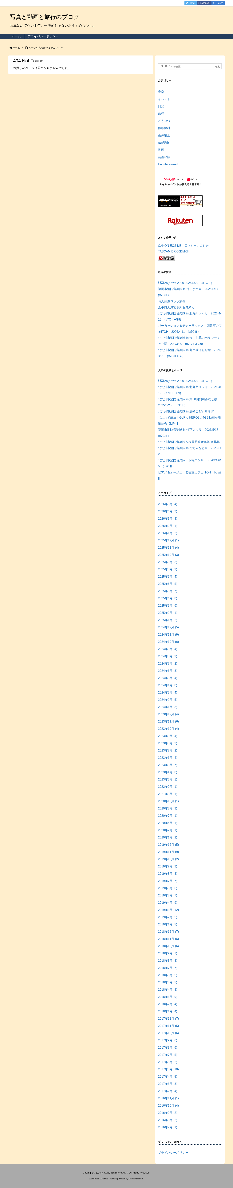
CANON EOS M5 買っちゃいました (183, 245)
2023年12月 (168, 714)
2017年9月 (167, 1040)
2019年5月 (167, 895)
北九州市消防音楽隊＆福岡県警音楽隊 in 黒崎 (189, 442)
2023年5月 (167, 765)
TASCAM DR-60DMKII (173, 251)
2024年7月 (167, 663)
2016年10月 (168, 1105)
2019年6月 (167, 888)
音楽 (161, 91)
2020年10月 (168, 801)
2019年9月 (167, 866)
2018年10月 (168, 946)
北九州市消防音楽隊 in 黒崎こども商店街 (186, 411)
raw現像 (163, 142)
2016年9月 (167, 1112)
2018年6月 (167, 975)
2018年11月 (168, 938)
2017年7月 (167, 1054)
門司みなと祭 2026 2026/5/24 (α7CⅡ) (185, 283)
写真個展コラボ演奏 (171, 301)
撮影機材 (164, 128)
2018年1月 (167, 1011)
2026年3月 (167, 518)
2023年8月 (167, 743)
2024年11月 (168, 634)
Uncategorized (168, 164)
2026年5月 (167, 504)
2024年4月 (167, 685)
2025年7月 (167, 576)
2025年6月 (167, 583)
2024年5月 (167, 678)
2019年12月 (168, 844)
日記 (161, 106)
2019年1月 (167, 924)
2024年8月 (167, 656)
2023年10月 (168, 728)
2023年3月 (167, 779)
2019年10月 (168, 859)
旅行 (161, 113)
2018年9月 (167, 953)
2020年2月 (167, 830)
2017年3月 (167, 1083)
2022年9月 (167, 786)
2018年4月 (167, 989)
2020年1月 (167, 837)
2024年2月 (167, 699)
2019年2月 (167, 917)
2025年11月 (168, 547)
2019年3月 (168, 909)
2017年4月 (167, 1076)
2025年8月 (167, 569)
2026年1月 (167, 533)
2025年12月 (168, 540)
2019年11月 (168, 852)
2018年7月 (167, 967)
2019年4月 (167, 902)
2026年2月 (167, 525)
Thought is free (136, 1179)
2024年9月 (167, 649)
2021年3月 (167, 794)
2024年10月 (168, 641)
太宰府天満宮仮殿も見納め (176, 307)
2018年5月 (167, 982)
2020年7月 (167, 815)
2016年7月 (167, 1127)
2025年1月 (167, 620)
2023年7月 (167, 750)
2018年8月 (167, 960)
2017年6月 (167, 1062)
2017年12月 (168, 1018)
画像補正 (164, 135)
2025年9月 (167, 562)
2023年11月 (168, 721)
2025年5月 (167, 591)
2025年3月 (167, 605)
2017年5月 (168, 1069)
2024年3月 (167, 692)
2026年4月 (167, 511)
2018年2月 (167, 1004)
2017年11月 (168, 1025)
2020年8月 (167, 808)
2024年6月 (167, 670)
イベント (164, 99)
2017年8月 (167, 1047)
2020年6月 (167, 823)
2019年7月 (167, 881)
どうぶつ (164, 120)
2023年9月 (167, 736)
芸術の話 (164, 157)
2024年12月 (168, 627)
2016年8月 (167, 1120)
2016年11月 (168, 1098)
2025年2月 (167, 612)
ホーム (16, 47)
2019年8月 (167, 873)
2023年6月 (167, 757)
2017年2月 (167, 1091)
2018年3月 (167, 996)
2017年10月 (168, 1033)
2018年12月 (168, 931)
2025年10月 (168, 554)
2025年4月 (167, 598)
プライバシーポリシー (173, 1152)
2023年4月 (167, 772)
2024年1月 (167, 707)
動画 (161, 149)
